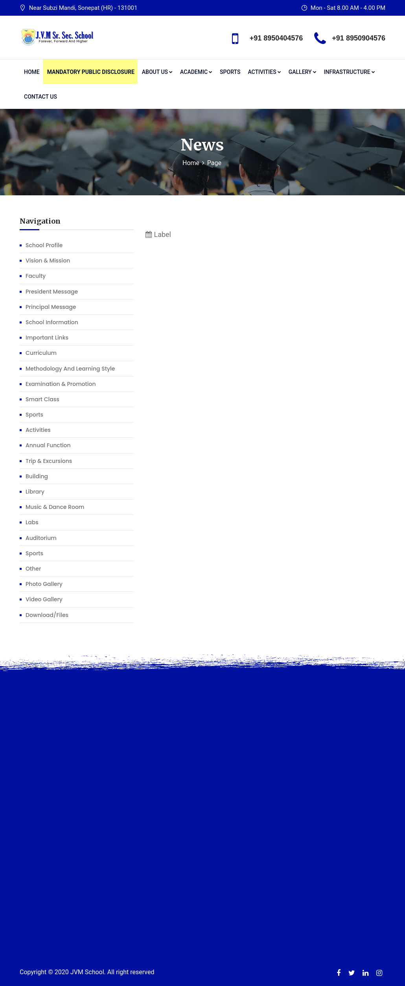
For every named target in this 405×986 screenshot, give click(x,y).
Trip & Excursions (49, 461)
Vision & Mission (48, 260)
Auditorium (41, 538)
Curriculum (41, 352)
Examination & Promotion (61, 383)
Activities (264, 72)
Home (32, 72)
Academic (196, 72)
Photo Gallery (44, 584)
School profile (44, 245)
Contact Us (40, 97)
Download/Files (47, 615)
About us (157, 72)
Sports (230, 72)
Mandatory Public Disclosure (90, 72)
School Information (52, 322)
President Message (52, 291)
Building (37, 476)
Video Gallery (44, 599)
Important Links (47, 337)
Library (35, 491)
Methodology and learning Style (70, 368)
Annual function (48, 445)
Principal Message (51, 306)
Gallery (303, 72)
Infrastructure (349, 72)
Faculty (36, 275)
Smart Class (42, 399)
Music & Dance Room (55, 506)
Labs (32, 522)
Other (33, 568)
